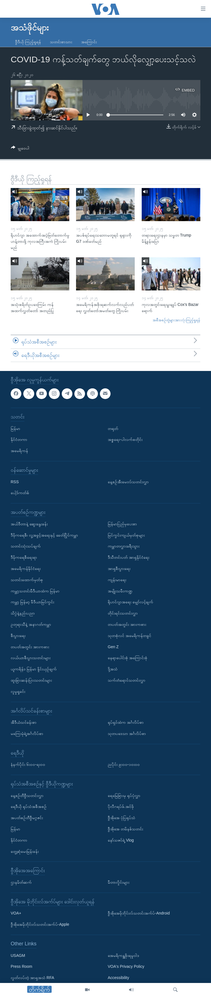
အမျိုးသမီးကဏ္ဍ (120, 591)
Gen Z (113, 647)
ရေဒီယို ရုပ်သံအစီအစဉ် (29, 807)
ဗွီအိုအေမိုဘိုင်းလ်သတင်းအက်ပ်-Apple (40, 924)
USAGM (18, 955)
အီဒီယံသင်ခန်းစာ (23, 722)
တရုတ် (113, 428)
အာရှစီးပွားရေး (119, 568)
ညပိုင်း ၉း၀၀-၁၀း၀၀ (124, 764)
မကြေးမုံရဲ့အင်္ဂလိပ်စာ (27, 733)
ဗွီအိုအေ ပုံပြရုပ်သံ (121, 818)
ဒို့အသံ (113, 669)
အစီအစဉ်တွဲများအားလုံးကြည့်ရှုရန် (176, 320)
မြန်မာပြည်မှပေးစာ (122, 524)
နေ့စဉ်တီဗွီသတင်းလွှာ (27, 795)
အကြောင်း (89, 42)
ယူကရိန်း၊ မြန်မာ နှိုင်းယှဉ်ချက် (34, 669)
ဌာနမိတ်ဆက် (21, 882)
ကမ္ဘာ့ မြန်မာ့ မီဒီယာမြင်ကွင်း (32, 602)
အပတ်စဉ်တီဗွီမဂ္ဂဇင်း (27, 818)
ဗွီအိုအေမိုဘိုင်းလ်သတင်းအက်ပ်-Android (139, 913)
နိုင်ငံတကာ (19, 439)
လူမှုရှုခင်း (18, 691)
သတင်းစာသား (61, 42)
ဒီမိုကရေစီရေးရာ (24, 557)
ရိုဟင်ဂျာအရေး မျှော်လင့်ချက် (130, 602)
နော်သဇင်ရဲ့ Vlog (121, 840)
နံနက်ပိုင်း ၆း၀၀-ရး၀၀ (28, 764)
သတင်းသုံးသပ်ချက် (26, 546)
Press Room (21, 966)
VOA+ (16, 913)
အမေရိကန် (19, 450)
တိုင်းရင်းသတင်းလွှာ (123, 613)
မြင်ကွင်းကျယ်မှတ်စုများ (126, 535)
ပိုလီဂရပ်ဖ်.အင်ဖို (121, 807)
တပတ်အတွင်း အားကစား (30, 647)
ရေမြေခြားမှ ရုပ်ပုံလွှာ (124, 795)
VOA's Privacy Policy (126, 966)
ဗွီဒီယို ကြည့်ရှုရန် (28, 42)
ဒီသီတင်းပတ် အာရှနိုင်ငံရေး (128, 557)
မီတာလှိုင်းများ (118, 882)
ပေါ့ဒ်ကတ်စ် (20, 493)
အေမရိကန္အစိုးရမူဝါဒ (123, 955)
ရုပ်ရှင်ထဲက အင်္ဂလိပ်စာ (126, 722)
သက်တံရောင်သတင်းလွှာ (126, 680)
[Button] (20, 149)
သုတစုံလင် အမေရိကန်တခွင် (129, 635)
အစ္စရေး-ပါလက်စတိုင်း (125, 439)
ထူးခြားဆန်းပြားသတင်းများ (31, 680)
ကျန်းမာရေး (117, 579)
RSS (15, 482)
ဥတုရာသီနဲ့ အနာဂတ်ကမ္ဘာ (31, 624)
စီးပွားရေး (18, 635)
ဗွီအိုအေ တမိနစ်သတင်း (125, 829)
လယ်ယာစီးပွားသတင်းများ (31, 658)
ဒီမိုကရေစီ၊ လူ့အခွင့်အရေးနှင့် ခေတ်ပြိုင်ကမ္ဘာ (44, 535)
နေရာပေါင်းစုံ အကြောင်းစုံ (127, 658)
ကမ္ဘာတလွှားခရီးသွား (123, 546)
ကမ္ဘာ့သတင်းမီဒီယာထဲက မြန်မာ (35, 591)
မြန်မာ (15, 428)
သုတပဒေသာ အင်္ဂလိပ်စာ (127, 733)
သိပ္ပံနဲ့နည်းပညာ (23, 613)
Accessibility (118, 977)
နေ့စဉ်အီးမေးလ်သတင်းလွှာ (128, 482)
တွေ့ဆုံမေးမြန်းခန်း (25, 851)
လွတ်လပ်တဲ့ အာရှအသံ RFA (32, 977)
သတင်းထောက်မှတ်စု (27, 579)
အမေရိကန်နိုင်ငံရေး (26, 568)
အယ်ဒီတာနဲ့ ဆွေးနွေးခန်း (29, 524)
